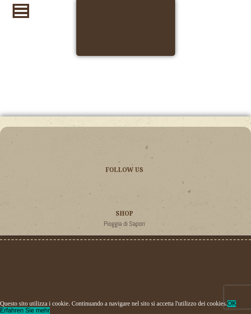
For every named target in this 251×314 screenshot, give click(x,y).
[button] (21, 11)
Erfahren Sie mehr (25, 310)
